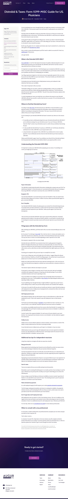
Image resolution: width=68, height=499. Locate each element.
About (49, 478)
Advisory (41, 482)
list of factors (45, 278)
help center (32, 107)
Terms (49, 484)
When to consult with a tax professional (9, 57)
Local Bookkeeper (52, 486)
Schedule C (41, 302)
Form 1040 (37, 234)
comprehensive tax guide (39, 403)
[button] (18, 3)
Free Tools (61, 480)
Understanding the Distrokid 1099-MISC (10, 47)
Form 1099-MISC (25, 63)
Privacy (49, 482)
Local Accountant (51, 489)
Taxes (41, 478)
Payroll (41, 484)
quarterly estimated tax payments (54, 385)
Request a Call (60, 3)
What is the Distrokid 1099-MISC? (10, 41)
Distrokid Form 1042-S (35, 47)
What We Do (50, 480)
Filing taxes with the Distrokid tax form (10, 50)
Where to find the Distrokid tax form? (10, 43)
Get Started (34, 457)
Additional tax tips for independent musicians (8, 54)
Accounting (42, 480)
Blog (59, 478)
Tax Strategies (62, 482)
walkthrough (24, 52)
